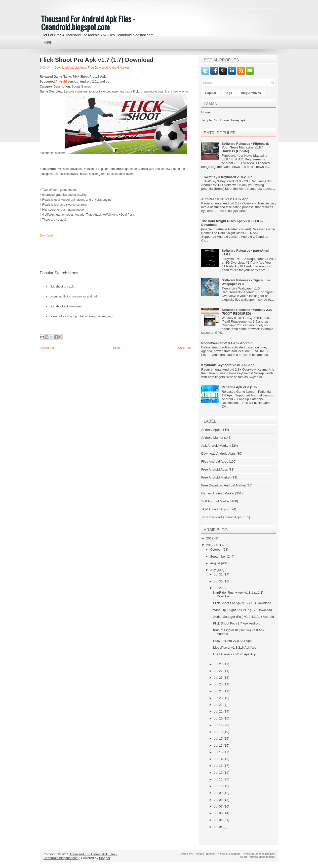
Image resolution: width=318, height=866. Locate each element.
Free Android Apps (214, 469)
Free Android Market (216, 477)
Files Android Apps (214, 461)
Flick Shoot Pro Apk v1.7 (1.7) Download (97, 60)
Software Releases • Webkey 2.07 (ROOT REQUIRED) (247, 311)
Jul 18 (218, 732)
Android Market (212, 437)
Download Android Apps (70, 67)
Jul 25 (218, 684)
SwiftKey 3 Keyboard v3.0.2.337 (228, 177)
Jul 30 (218, 581)
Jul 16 (218, 745)
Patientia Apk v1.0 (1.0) (239, 387)
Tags (228, 93)
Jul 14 (218, 759)
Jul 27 (218, 671)
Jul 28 (218, 664)
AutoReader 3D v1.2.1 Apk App (224, 199)
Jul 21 (218, 711)
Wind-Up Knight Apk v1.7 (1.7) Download (242, 610)
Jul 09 (218, 793)
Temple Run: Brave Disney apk (223, 120)
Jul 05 (218, 820)
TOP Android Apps (214, 509)
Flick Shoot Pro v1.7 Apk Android (236, 623)
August (215, 563)
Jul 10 (218, 786)
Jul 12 (218, 772)
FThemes (198, 853)
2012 (210, 545)
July (213, 570)
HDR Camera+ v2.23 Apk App (234, 654)
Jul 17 (218, 738)
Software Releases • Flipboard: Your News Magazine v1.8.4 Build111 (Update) (245, 147)
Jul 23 (218, 698)
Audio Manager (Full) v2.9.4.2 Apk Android (243, 617)
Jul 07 (218, 806)
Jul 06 (218, 813)
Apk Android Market (215, 445)
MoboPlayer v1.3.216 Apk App (234, 647)
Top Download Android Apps (221, 517)
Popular (210, 93)
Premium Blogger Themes (259, 853)
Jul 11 (218, 779)
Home (47, 42)
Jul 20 (218, 718)
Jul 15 (218, 752)
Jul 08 (218, 800)
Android (61, 81)
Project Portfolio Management (256, 856)
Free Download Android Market (108, 67)
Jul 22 (218, 705)
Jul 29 (218, 588)
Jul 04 (218, 827)
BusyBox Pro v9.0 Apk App (232, 641)
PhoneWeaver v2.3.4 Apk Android (226, 343)
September (218, 556)
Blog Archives (251, 93)
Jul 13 (218, 766)
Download (46, 235)
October (216, 549)
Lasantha (234, 853)
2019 (210, 538)
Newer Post (48, 347)
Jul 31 (218, 574)
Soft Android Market (215, 501)
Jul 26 (218, 677)
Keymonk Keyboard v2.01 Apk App (227, 365)
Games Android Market (217, 493)
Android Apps (210, 430)
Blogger (104, 858)
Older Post (184, 347)
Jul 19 (218, 725)
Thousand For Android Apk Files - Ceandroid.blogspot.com (88, 23)
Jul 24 (218, 691)
